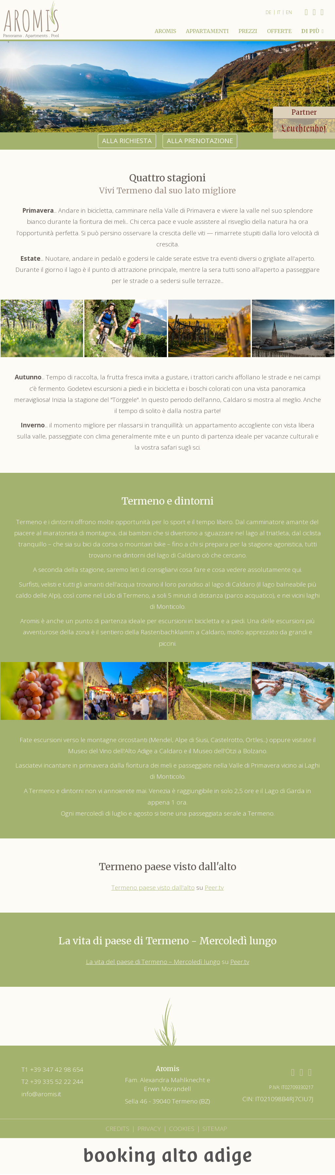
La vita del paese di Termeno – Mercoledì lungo (153, 946)
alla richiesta (127, 121)
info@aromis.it (41, 1074)
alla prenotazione (200, 121)
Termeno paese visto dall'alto (153, 872)
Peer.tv (214, 872)
